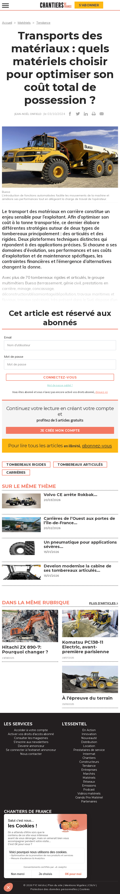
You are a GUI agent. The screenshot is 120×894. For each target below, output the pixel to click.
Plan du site (55, 885)
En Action (89, 730)
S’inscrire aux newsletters (31, 742)
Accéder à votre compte (31, 730)
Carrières (16, 472)
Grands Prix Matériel (89, 797)
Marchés (89, 773)
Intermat (89, 754)
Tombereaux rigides (26, 465)
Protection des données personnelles (53, 889)
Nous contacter (31, 754)
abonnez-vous (97, 445)
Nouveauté (89, 738)
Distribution (89, 742)
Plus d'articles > (103, 603)
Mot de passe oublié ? (60, 385)
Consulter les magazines (31, 738)
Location (89, 746)
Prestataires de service (89, 750)
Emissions (89, 785)
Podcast (89, 789)
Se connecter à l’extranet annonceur (31, 750)
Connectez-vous (60, 377)
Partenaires (89, 801)
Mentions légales (75, 885)
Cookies (84, 889)
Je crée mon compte (60, 430)
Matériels (24, 23)
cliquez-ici (101, 392)
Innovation (89, 734)
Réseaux (89, 781)
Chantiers (88, 758)
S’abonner (89, 5)
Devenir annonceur (31, 746)
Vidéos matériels (88, 793)
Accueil (7, 23)
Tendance (43, 23)
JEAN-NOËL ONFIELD (27, 114)
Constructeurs (89, 762)
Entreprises (89, 770)
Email (7, 337)
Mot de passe (13, 357)
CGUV (91, 885)
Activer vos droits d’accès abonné (31, 734)
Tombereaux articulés (80, 465)
